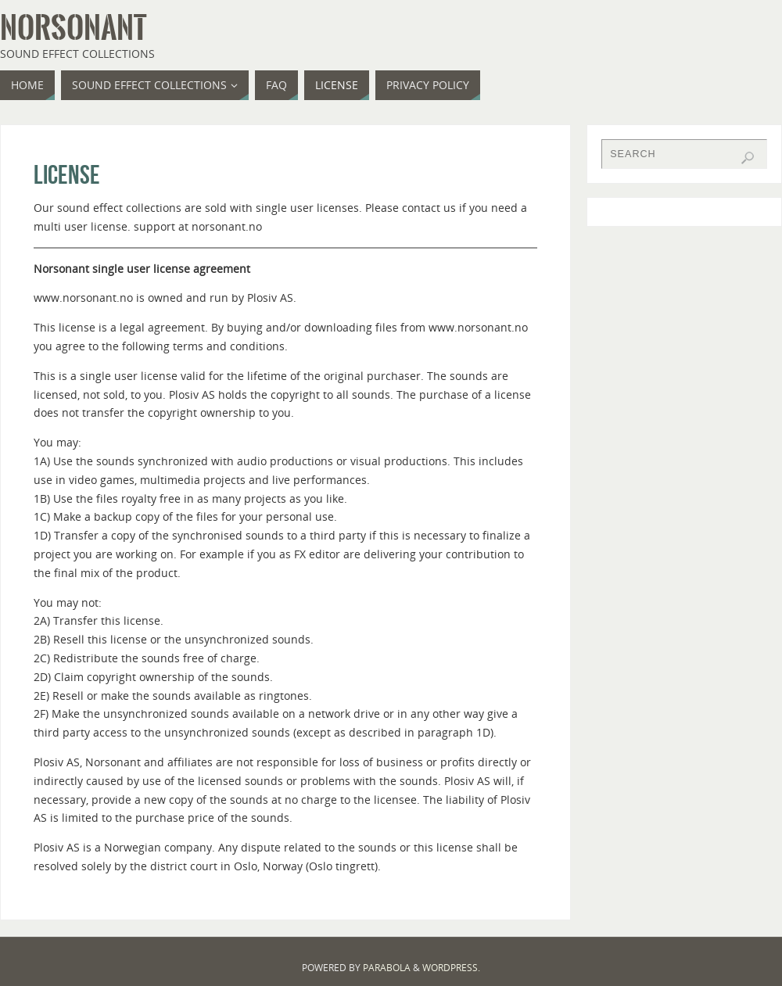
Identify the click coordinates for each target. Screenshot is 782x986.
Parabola (387, 967)
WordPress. (451, 967)
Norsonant (73, 28)
